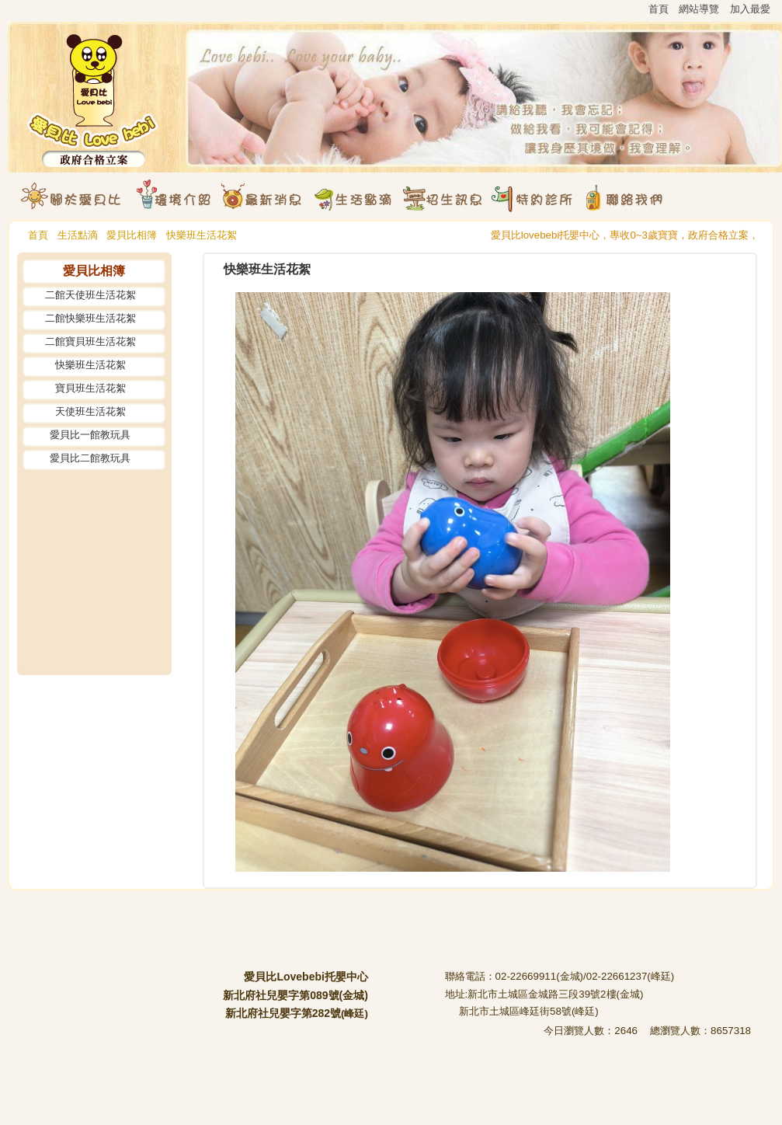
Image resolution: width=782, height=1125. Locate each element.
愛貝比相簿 (131, 235)
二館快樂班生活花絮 (90, 318)
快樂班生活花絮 (201, 235)
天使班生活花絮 (90, 411)
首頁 (38, 235)
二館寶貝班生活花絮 (90, 341)
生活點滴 (77, 235)
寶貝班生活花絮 (90, 388)
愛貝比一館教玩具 (90, 435)
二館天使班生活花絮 (90, 295)
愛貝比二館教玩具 (90, 458)
